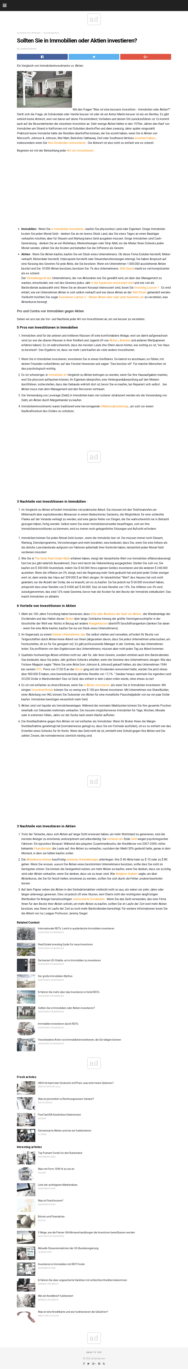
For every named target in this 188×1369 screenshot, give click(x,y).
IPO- (39, 669)
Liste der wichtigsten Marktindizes (57, 1184)
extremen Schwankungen (82, 859)
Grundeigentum (51, 33)
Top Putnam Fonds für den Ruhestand (60, 1152)
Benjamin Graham (127, 874)
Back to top (94, 1352)
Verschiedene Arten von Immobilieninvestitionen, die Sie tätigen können (79, 1039)
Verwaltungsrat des (39, 278)
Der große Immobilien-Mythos (55, 976)
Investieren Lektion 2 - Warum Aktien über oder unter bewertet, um (101, 297)
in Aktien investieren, (97, 685)
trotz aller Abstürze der (105, 614)
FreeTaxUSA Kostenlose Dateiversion (59, 1114)
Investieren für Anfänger (29, 33)
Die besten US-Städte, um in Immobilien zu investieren (69, 960)
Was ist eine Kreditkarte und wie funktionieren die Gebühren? (73, 1311)
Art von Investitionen (80, 150)
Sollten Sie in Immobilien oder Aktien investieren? (66, 1008)
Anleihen (125, 340)
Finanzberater (42, 848)
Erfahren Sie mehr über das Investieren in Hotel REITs (69, 992)
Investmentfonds (42, 690)
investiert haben (145, 138)
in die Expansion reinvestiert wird (112, 283)
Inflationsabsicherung (114, 406)
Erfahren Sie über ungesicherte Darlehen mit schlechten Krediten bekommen (82, 1280)
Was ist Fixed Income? (50, 1200)
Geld (134, 839)
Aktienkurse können (39, 859)
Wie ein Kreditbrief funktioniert (55, 1295)
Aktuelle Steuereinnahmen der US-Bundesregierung (68, 1248)
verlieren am (115, 839)
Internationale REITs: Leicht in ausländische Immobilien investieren (76, 928)
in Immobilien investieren (67, 229)
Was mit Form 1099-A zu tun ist (56, 1168)
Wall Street (127, 268)
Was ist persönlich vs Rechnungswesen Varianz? (66, 1098)
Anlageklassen (98, 623)
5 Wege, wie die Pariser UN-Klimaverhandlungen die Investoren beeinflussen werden (86, 1232)
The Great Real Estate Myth (52, 558)
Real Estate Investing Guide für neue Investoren (65, 944)
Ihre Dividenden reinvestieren (67, 143)
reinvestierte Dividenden (89, 899)
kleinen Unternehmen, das (69, 634)
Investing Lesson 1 (146, 287)
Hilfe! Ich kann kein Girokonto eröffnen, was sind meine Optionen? (76, 1082)
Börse (79, 669)
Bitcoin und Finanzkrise (51, 1216)
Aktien (113, 340)
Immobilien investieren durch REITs (58, 1023)
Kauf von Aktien (131, 614)
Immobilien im (57, 375)
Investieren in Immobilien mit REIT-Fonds (61, 1264)
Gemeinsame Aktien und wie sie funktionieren (64, 1130)
